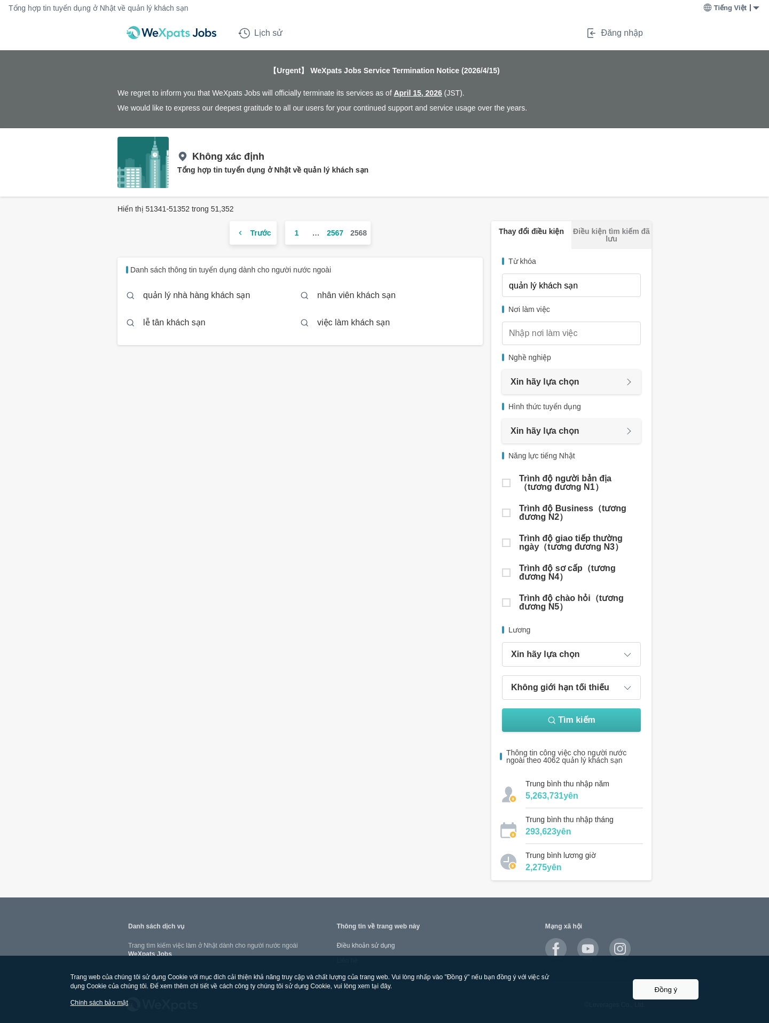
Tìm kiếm (571, 719)
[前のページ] (253, 233)
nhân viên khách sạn (356, 295)
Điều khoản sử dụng (365, 945)
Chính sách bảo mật (99, 1002)
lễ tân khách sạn (174, 322)
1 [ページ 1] (297, 233)
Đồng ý (665, 990)
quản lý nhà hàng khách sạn (196, 295)
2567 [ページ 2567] (335, 233)
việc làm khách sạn (353, 322)
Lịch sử (260, 33)
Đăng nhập (614, 33)
